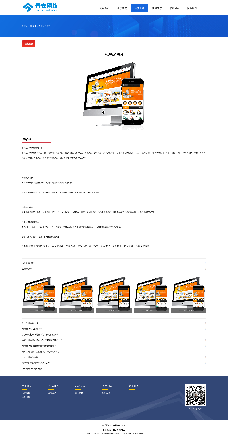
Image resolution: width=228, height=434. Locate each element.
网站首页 (104, 8)
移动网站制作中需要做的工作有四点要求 (40, 329)
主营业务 (139, 8)
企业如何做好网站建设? (32, 363)
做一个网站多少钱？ (31, 318)
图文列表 (107, 380)
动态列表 (80, 380)
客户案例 (106, 387)
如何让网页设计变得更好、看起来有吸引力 (41, 346)
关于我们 (122, 8)
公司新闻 (79, 387)
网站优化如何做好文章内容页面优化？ (39, 340)
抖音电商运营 (28, 258)
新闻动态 (157, 8)
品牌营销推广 (28, 264)
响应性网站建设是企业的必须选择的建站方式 (42, 335)
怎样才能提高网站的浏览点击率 (36, 357)
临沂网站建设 (139, 429)
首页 (24, 26)
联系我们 (192, 8)
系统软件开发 (45, 26)
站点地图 (134, 380)
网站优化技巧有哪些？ (32, 323)
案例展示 (174, 8)
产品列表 (53, 380)
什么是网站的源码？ (31, 352)
